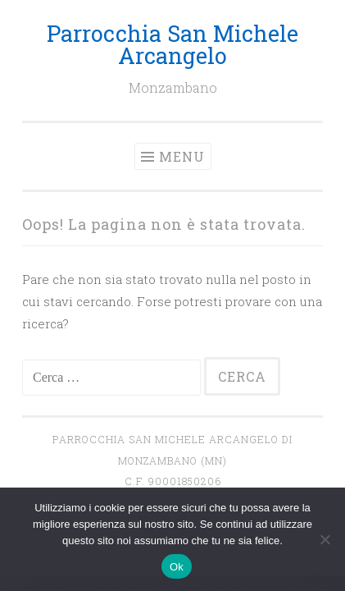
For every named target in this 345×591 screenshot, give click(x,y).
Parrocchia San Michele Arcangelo (172, 44)
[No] (324, 539)
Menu (182, 156)
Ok (177, 567)
